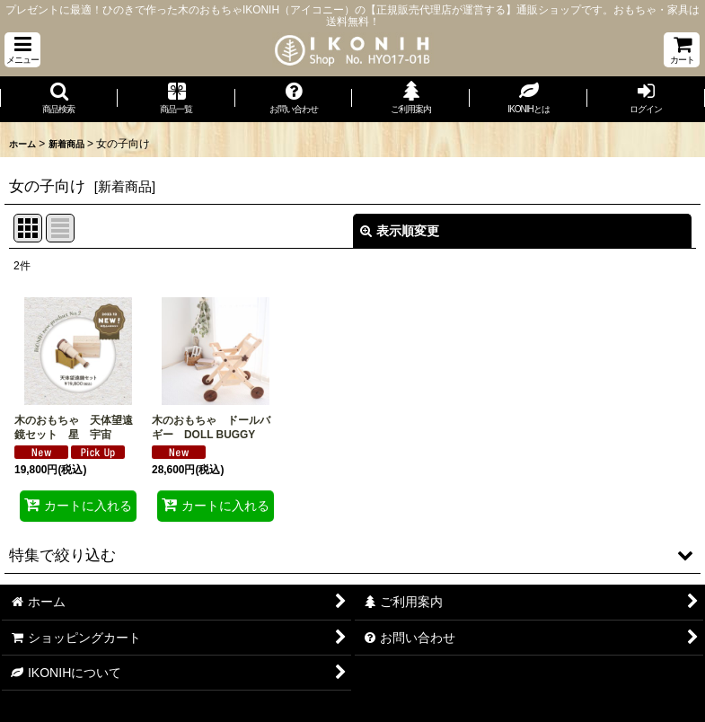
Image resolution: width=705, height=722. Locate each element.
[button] (22, 49)
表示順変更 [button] (399, 231)
